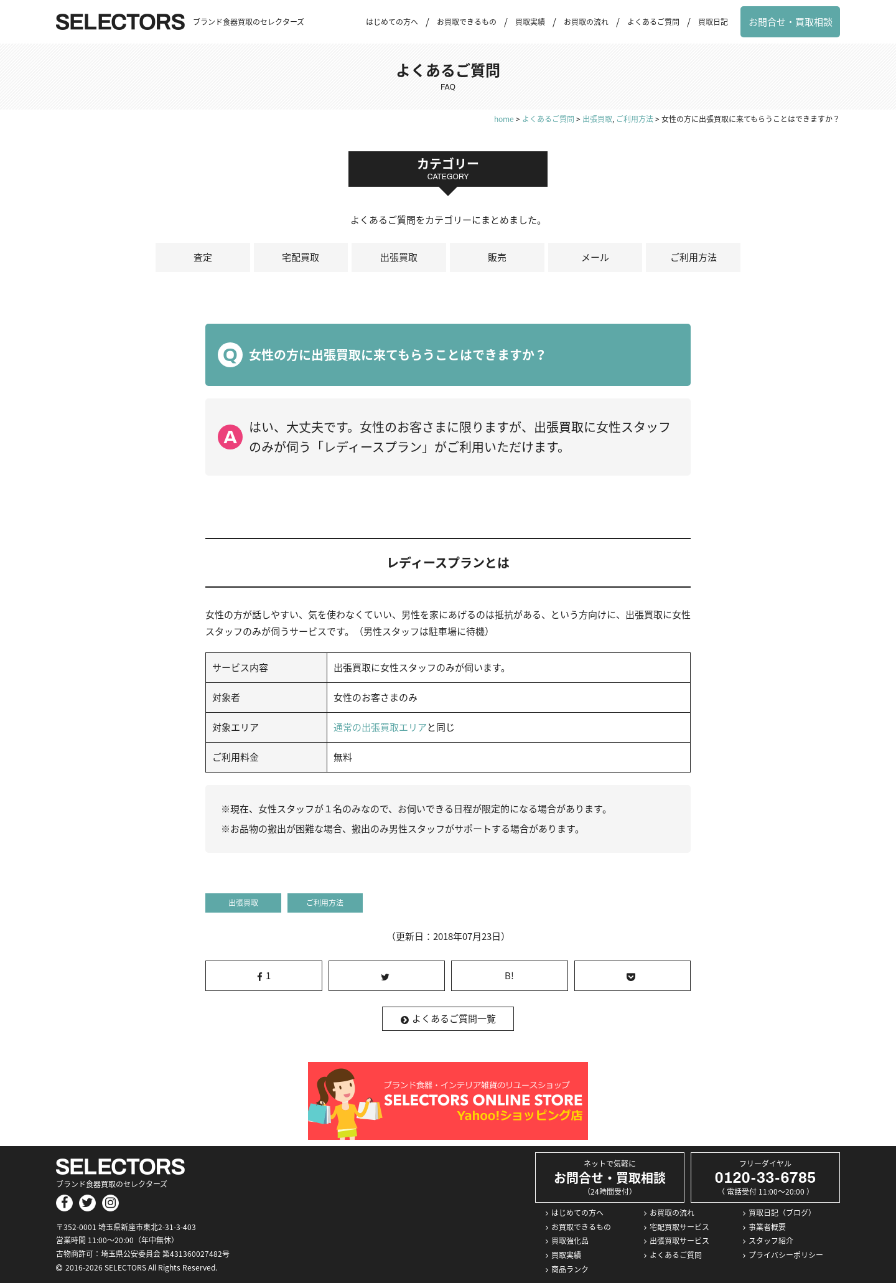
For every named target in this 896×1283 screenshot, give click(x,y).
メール (595, 257)
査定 (203, 257)
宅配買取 (300, 257)
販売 (497, 257)
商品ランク (570, 1269)
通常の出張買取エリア (380, 727)
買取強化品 (570, 1240)
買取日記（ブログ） (782, 1212)
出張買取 (399, 257)
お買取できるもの (467, 21)
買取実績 (530, 21)
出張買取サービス (679, 1240)
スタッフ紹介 (771, 1240)
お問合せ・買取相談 (791, 22)
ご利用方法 (693, 257)
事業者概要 (767, 1227)
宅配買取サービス (679, 1227)
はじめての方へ (392, 21)
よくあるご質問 (653, 21)
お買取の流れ (586, 21)
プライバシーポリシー (786, 1255)
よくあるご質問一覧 (448, 1018)
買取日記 (713, 21)
